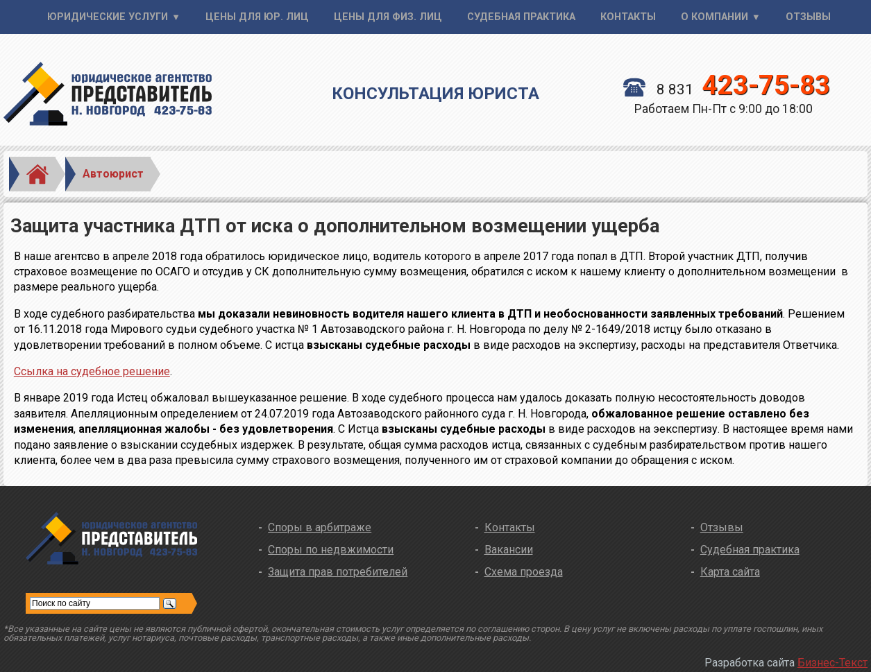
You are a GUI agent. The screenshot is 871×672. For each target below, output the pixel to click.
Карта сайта (730, 571)
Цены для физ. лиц (388, 17)
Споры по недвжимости (331, 549)
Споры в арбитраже (319, 527)
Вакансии (508, 549)
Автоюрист (113, 173)
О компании (714, 17)
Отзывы (808, 17)
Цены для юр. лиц (257, 17)
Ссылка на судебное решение (92, 371)
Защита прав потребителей (337, 571)
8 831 (726, 89)
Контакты (628, 17)
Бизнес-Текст (832, 662)
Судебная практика (521, 17)
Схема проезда (523, 571)
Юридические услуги (107, 17)
